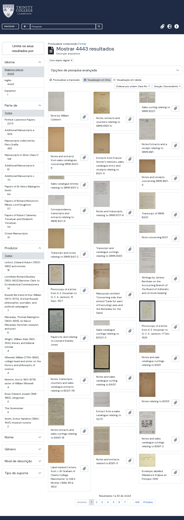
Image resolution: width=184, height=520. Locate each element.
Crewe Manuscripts (16, 235)
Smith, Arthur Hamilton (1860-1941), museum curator (22, 422)
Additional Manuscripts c (19, 178)
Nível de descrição (18, 461)
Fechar (82, 44)
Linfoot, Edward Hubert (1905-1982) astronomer (23, 266)
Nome (9, 437)
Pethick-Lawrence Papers (20, 122)
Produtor (11, 248)
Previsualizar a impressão (64, 79)
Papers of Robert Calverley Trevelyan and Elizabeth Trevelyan (20, 221)
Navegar (9, 26)
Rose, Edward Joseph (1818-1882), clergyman (21, 398)
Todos (8, 113)
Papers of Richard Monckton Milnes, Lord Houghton (21, 205)
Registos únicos (15, 72)
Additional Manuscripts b (19, 167)
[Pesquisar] (63, 26)
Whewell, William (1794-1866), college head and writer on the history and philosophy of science (23, 365)
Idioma (10, 62)
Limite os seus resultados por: (23, 48)
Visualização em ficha (97, 79)
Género (10, 449)
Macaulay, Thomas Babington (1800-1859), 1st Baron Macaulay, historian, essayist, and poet (22, 325)
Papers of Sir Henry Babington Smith (22, 190)
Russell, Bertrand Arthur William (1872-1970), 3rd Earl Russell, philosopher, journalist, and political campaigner (23, 302)
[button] (162, 26)
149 (137, 502)
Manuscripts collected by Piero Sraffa (20, 144)
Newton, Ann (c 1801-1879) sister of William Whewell (20, 383)
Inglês (15, 82)
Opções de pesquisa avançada (74, 70)
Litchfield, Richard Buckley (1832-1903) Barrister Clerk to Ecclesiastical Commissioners (22, 282)
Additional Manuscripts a (19, 132)
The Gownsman (14, 410)
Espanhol (12, 93)
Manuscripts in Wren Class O (21, 157)
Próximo (148, 502)
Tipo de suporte (16, 473)
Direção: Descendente (166, 86)
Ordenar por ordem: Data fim (132, 86)
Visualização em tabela (127, 79)
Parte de (11, 105)
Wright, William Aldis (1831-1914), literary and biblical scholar (20, 345)
